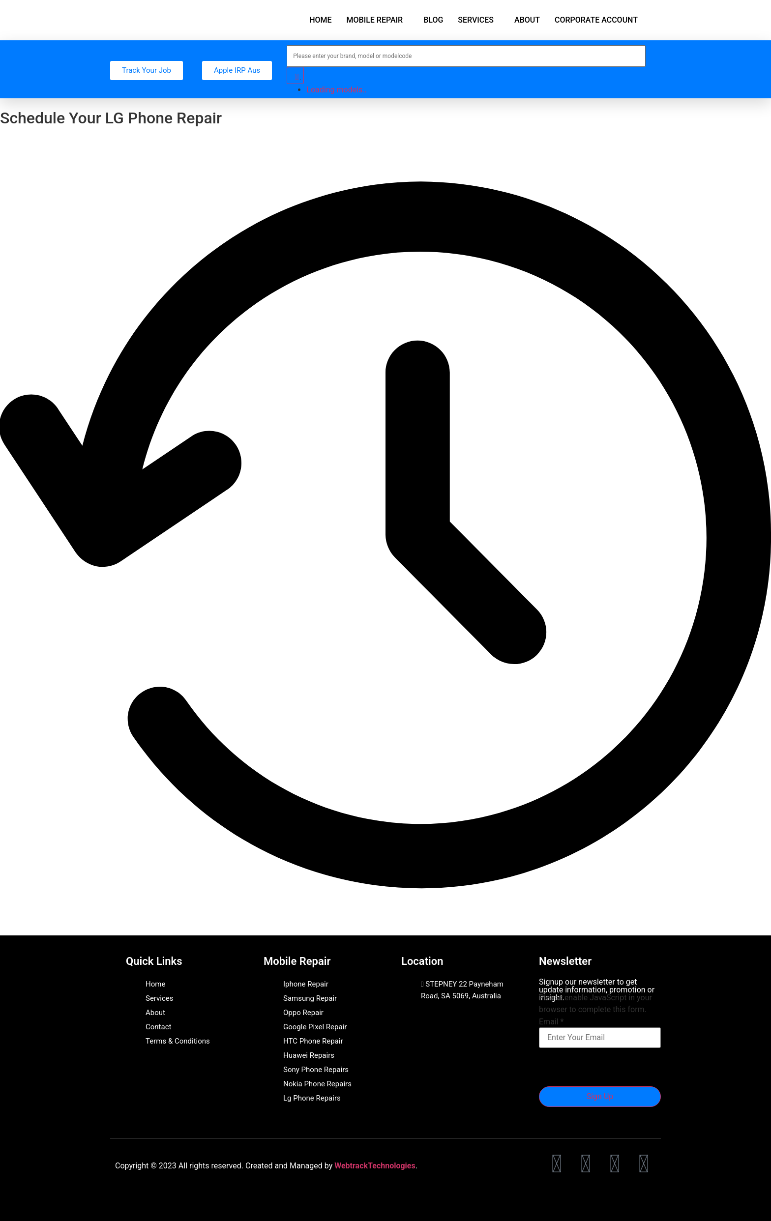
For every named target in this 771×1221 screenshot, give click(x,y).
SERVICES (476, 20)
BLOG (433, 20)
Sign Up (600, 1096)
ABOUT (527, 20)
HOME (320, 20)
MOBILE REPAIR (375, 20)
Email (551, 1022)
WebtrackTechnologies (374, 1165)
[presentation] (613, 1067)
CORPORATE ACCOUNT (596, 20)
